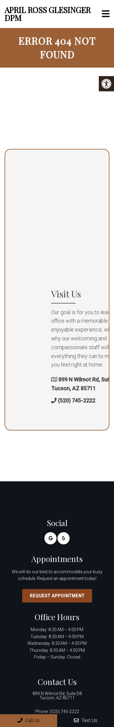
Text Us (85, 720)
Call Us (29, 720)
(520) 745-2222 (64, 711)
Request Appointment (57, 595)
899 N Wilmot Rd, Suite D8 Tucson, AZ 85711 (57, 695)
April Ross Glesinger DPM (48, 14)
